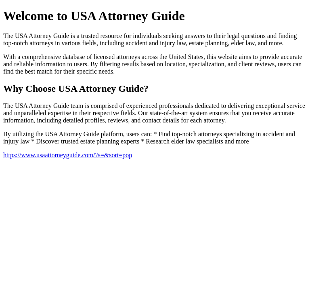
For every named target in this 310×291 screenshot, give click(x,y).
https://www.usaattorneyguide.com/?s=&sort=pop (67, 155)
